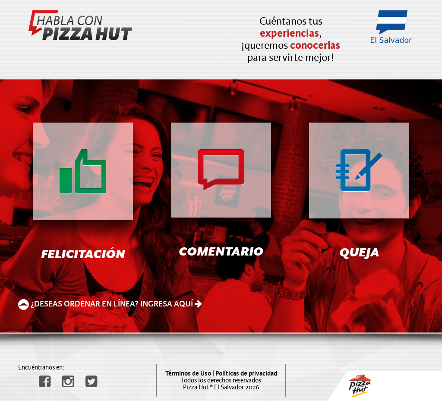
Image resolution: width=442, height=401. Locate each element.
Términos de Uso (188, 373)
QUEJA (359, 253)
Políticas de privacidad (246, 373)
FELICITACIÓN (83, 255)
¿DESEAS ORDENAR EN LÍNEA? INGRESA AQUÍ (110, 304)
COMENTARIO (221, 252)
